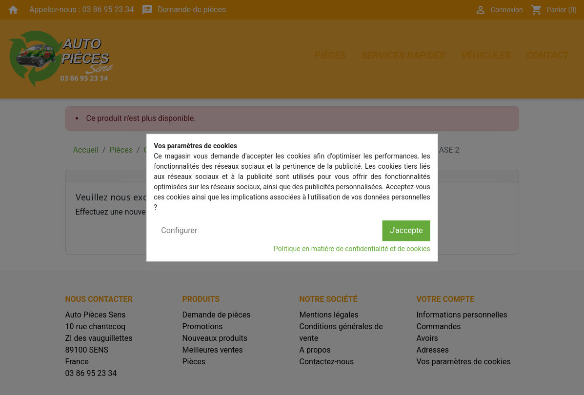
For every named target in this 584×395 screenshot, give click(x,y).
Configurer (179, 230)
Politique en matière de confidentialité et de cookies (352, 249)
